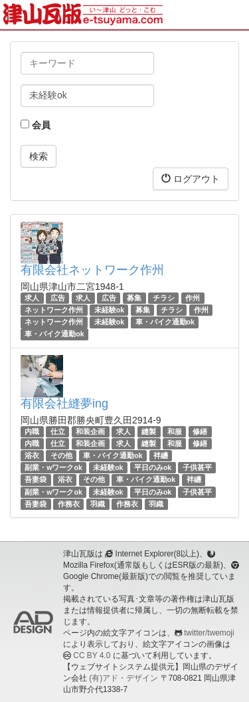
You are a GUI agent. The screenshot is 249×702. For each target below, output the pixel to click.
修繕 (200, 431)
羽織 (97, 504)
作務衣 (69, 504)
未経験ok (109, 310)
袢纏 (160, 455)
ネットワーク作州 (54, 310)
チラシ (164, 298)
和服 (174, 431)
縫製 (148, 431)
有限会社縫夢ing (64, 403)
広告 (57, 298)
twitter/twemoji (209, 633)
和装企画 (90, 431)
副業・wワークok (53, 467)
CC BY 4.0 (91, 655)
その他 (61, 455)
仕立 (57, 431)
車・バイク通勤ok (165, 322)
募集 (134, 298)
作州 (192, 298)
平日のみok (152, 467)
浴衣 (32, 455)
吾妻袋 (35, 479)
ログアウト (190, 178)
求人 (32, 298)
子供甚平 (197, 467)
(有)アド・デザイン (123, 678)
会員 (35, 125)
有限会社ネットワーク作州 (92, 270)
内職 (32, 431)
